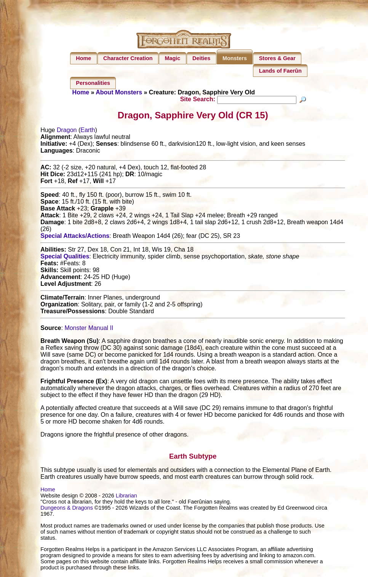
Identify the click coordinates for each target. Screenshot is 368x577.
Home (83, 58)
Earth (87, 131)
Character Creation (128, 58)
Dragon (67, 131)
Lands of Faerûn (280, 71)
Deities (201, 58)
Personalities (93, 83)
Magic (172, 58)
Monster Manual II (88, 329)
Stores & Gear (277, 58)
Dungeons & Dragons (66, 509)
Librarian (126, 497)
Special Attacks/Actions (74, 237)
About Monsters (119, 92)
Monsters (234, 58)
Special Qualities (64, 257)
